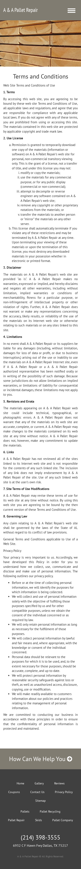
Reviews (59, 783)
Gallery (39, 783)
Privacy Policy (64, 792)
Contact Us (37, 792)
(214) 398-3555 (40, 837)
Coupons (14, 792)
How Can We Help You (40, 759)
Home (20, 783)
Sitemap (40, 801)
